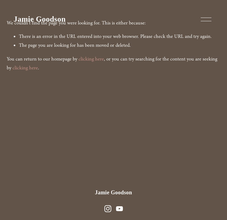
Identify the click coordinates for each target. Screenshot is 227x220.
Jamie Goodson (40, 19)
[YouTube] (119, 208)
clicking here (91, 59)
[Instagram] (108, 208)
